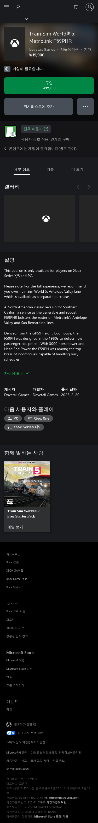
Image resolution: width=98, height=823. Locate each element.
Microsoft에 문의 (17, 752)
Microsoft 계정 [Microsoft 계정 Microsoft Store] (15, 660)
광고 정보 (59, 760)
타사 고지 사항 (39, 760)
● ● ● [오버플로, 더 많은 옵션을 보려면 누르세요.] (85, 106)
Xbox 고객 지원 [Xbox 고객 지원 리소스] (15, 611)
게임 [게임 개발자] (9, 709)
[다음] (88, 187)
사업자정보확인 (56, 802)
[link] (27, 496)
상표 (24, 760)
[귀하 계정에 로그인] (89, 7)
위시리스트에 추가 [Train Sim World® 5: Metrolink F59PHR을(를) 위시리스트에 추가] (39, 106)
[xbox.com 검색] (18, 7)
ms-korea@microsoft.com (61, 798)
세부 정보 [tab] (22, 169)
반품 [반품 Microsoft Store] (9, 677)
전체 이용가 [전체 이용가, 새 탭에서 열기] (36, 129)
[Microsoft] (49, 4)
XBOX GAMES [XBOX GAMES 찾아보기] (15, 570)
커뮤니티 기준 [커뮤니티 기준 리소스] (15, 628)
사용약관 (12, 760)
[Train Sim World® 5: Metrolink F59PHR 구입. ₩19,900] (49, 85)
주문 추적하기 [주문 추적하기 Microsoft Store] (15, 685)
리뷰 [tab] (50, 169)
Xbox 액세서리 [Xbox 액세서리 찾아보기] (15, 587)
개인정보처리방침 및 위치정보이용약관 (56, 752)
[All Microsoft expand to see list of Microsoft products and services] (6, 7)
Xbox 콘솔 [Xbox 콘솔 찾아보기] (12, 562)
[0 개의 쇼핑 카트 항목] (77, 7)
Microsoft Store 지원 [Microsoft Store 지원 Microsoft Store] (19, 668)
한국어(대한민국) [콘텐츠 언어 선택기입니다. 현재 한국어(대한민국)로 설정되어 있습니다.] (25, 724)
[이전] (78, 187)
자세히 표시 (16, 373)
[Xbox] (14, 18)
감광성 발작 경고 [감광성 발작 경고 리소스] (17, 636)
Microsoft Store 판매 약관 (51, 816)
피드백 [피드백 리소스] (10, 619)
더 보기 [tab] (77, 169)
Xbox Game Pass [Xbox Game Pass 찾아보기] (16, 578)
